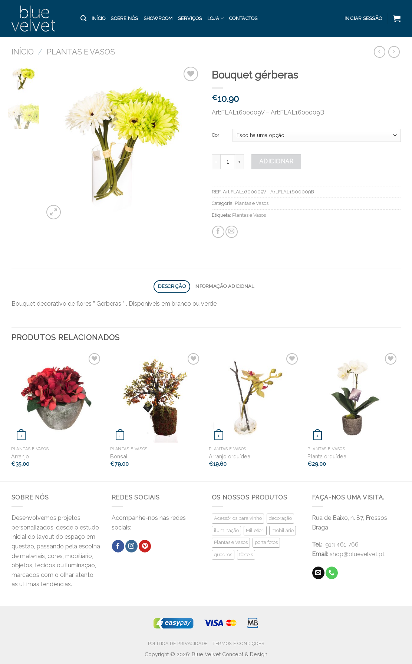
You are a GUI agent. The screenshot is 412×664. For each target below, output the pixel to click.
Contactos (243, 18)
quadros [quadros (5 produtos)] (223, 554)
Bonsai (118, 456)
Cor (215, 135)
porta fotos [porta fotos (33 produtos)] (266, 542)
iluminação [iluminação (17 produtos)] (226, 530)
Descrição (172, 286)
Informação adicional (224, 286)
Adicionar (276, 161)
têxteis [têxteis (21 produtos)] (246, 554)
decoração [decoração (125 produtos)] (280, 518)
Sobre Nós (124, 18)
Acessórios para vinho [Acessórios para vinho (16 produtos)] (238, 518)
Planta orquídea (326, 456)
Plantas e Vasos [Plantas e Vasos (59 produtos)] (231, 542)
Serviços (190, 18)
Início (99, 18)
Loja (215, 18)
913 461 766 (342, 544)
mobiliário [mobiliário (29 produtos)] (282, 530)
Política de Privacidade (178, 643)
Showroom (158, 18)
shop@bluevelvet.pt (357, 554)
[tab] (172, 286)
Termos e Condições (238, 643)
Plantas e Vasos (81, 51)
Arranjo (20, 456)
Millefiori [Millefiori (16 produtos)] (255, 530)
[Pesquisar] (83, 18)
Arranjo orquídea (229, 456)
